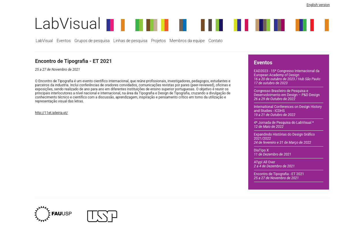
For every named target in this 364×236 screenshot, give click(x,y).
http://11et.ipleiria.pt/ (51, 113)
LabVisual (67, 23)
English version (318, 5)
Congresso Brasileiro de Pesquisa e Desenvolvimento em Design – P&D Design (287, 95)
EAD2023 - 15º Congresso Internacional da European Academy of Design (287, 77)
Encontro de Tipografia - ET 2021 (279, 176)
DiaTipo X (272, 152)
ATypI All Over (274, 164)
